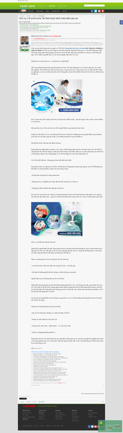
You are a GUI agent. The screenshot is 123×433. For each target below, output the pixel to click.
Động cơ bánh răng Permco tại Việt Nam (43, 363)
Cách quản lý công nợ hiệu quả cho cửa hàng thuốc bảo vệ (48, 368)
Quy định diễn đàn (92, 413)
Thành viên (62, 6)
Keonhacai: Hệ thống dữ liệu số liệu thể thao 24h (45, 376)
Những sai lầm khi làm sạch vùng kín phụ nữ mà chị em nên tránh (49, 372)
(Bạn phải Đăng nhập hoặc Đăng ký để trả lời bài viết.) (92, 393)
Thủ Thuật (74, 418)
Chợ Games (42, 414)
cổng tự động (31, 28)
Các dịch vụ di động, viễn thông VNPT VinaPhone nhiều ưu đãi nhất (50, 369)
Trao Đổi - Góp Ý (92, 416)
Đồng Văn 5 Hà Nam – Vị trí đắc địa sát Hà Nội (45, 355)
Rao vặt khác (29, 31)
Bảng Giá (90, 414)
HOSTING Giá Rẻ (27, 413)
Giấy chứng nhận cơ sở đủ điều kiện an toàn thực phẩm (47, 353)
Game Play (42, 418)
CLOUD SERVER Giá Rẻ (29, 417)
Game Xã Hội (59, 418)
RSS (62, 425)
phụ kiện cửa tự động (30, 24)
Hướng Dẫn (75, 413)
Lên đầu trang (55, 425)
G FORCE (59, 383)
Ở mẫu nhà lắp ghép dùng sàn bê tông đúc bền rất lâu (46, 380)
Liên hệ (36, 425)
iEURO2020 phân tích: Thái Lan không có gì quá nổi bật (47, 379)
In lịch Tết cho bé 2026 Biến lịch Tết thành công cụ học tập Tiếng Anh (50, 358)
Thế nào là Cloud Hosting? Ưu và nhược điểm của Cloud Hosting (49, 373)
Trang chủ (42, 6)
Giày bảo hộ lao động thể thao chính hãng (43, 377)
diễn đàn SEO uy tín (23, 0)
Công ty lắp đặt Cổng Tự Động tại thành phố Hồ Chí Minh (34, 27)
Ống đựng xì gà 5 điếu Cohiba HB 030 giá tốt (44, 365)
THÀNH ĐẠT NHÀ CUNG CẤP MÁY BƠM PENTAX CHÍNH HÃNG (49, 362)
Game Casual (59, 416)
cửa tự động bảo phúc (39, 38)
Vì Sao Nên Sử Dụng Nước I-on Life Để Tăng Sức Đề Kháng (48, 356)
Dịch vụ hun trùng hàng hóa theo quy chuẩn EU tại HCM (47, 370)
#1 (103, 385)
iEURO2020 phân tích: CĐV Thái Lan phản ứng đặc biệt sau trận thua (50, 375)
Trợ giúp (42, 425)
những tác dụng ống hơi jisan (40, 366)
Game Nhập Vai (59, 413)
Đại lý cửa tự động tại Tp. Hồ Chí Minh (29, 30)
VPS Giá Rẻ (26, 414)
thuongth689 (39, 31)
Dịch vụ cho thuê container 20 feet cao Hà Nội (44, 360)
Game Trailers (75, 420)
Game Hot (41, 416)
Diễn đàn (52, 6)
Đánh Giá (74, 414)
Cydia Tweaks (75, 416)
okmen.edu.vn (38, 348)
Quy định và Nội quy (28, 425)
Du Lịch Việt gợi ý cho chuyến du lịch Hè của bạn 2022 (46, 359)
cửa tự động (25, 26)
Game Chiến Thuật (60, 414)
